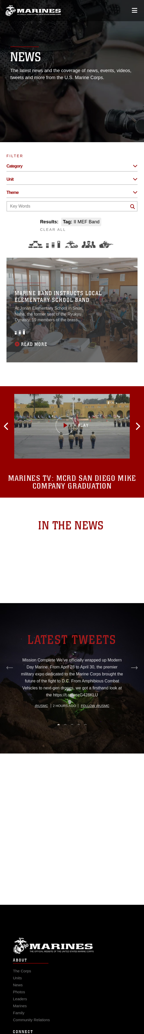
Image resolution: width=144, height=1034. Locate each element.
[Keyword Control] (72, 206)
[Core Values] (71, 244)
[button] (12, 426)
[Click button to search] (132, 206)
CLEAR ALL (53, 229)
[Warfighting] (106, 244)
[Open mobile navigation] (134, 10)
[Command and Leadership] (89, 244)
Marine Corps (72, 951)
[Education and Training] (53, 244)
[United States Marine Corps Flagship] (33, 10)
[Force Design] (35, 244)
